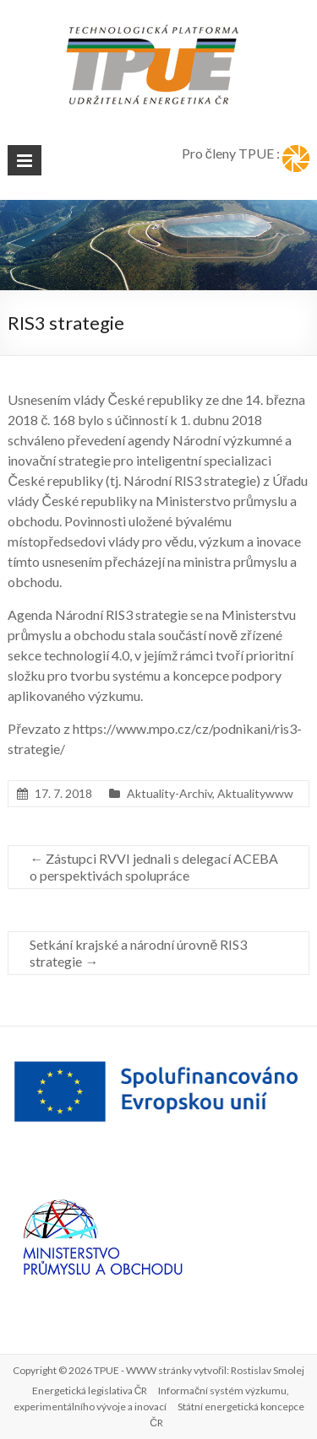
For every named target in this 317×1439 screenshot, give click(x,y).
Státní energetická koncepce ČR (226, 1414)
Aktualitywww (255, 793)
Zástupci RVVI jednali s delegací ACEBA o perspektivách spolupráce (154, 866)
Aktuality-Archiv (169, 793)
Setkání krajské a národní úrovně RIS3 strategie (138, 952)
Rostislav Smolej (267, 1370)
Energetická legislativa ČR (90, 1390)
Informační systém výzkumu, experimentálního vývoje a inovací (152, 1398)
